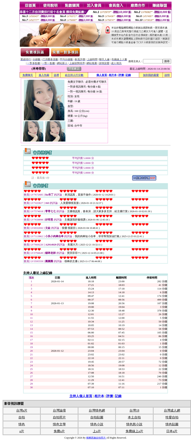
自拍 (21, 417)
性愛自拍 (171, 417)
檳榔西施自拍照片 (96, 437)
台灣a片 (21, 410)
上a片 (97, 431)
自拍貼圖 (96, 417)
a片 (21, 431)
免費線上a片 (134, 431)
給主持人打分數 (74, 75)
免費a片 (59, 431)
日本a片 (171, 431)
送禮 (56, 75)
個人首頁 (101, 75)
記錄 (128, 75)
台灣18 (134, 410)
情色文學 (59, 424)
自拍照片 (59, 417)
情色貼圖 (171, 424)
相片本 (113, 75)
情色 (21, 424)
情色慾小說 (134, 424)
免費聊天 (27, 75)
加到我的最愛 (151, 75)
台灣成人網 (172, 410)
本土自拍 (134, 417)
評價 (121, 75)
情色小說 (96, 424)
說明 (167, 75)
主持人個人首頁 (80, 396)
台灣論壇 (59, 410)
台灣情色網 (97, 410)
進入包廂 (44, 75)
